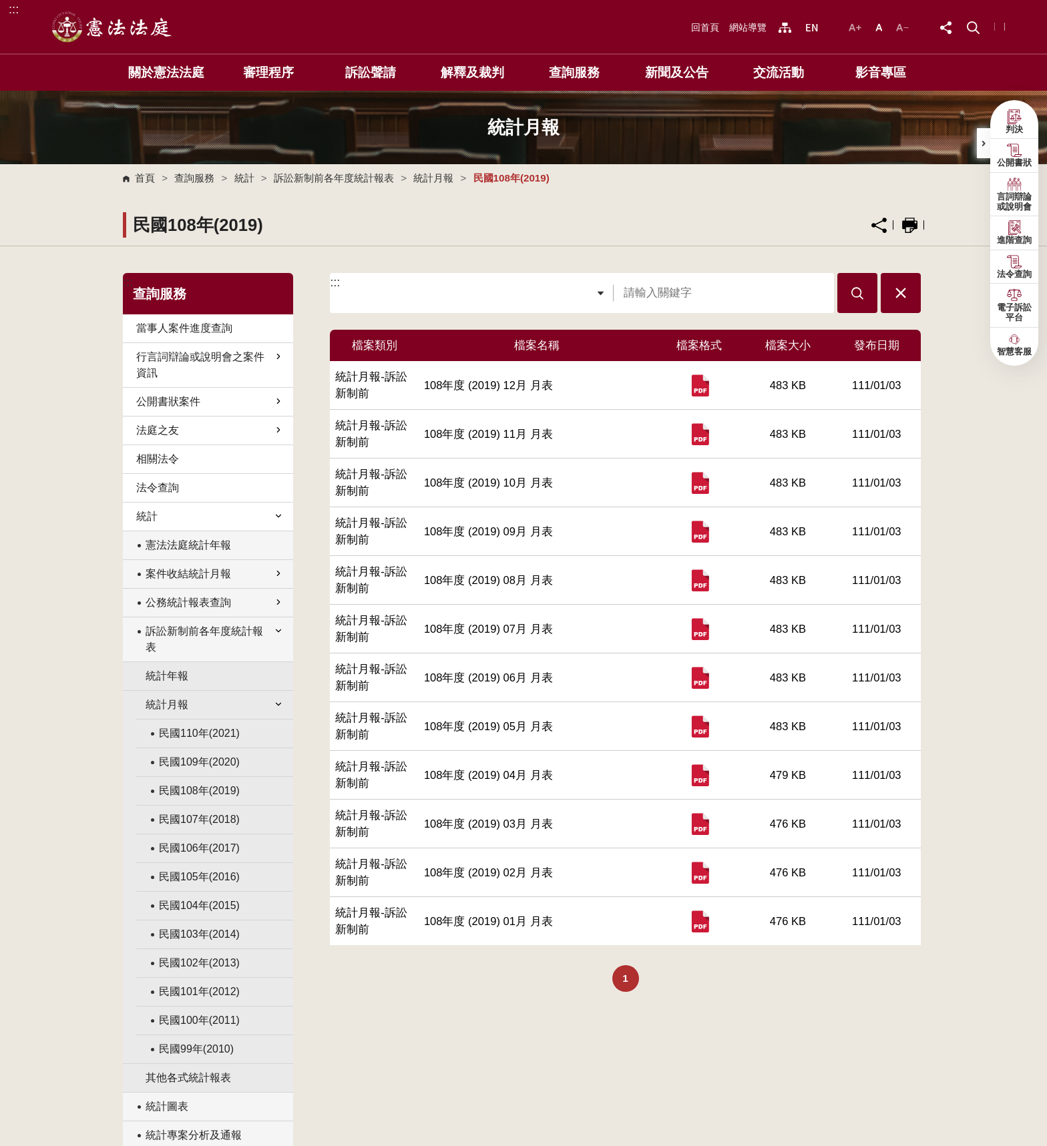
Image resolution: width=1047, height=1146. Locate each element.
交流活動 (778, 72)
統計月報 (433, 178)
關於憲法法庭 (166, 72)
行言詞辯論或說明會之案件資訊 (209, 364)
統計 (244, 178)
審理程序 (268, 72)
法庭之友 (209, 430)
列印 (909, 225)
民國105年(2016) (199, 876)
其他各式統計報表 (188, 1077)
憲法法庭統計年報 (188, 545)
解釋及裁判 (472, 72)
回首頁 (705, 27)
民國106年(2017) (199, 848)
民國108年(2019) (199, 790)
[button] (973, 26)
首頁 (145, 178)
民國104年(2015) (199, 905)
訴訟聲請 (370, 72)
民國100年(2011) (199, 1020)
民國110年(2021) (199, 733)
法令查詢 (157, 487)
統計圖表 (167, 1106)
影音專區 (880, 72)
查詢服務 (574, 72)
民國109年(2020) (199, 762)
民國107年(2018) (199, 819)
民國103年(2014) (199, 934)
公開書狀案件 (209, 401)
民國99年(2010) (196, 1049)
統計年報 (167, 675)
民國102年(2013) (199, 962)
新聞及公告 (676, 72)
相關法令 (157, 459)
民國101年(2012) (199, 991)
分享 (879, 225)
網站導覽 (748, 27)
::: (14, 9)
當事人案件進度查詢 (184, 328)
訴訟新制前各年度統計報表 (334, 178)
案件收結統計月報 (214, 573)
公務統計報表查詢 (214, 602)
